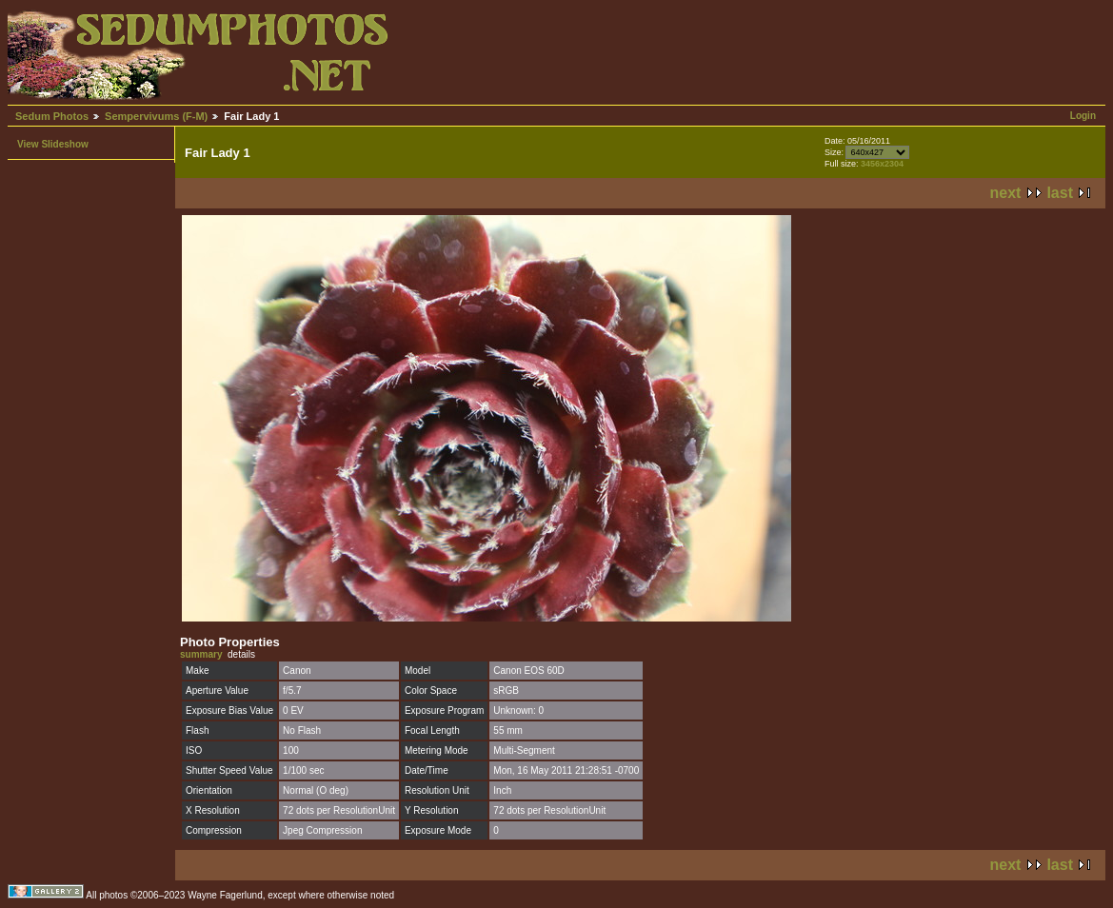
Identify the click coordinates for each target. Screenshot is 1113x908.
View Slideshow (53, 144)
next (1006, 193)
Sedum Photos (52, 116)
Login (1083, 115)
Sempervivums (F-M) (156, 116)
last (1059, 193)
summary (201, 654)
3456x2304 (882, 163)
